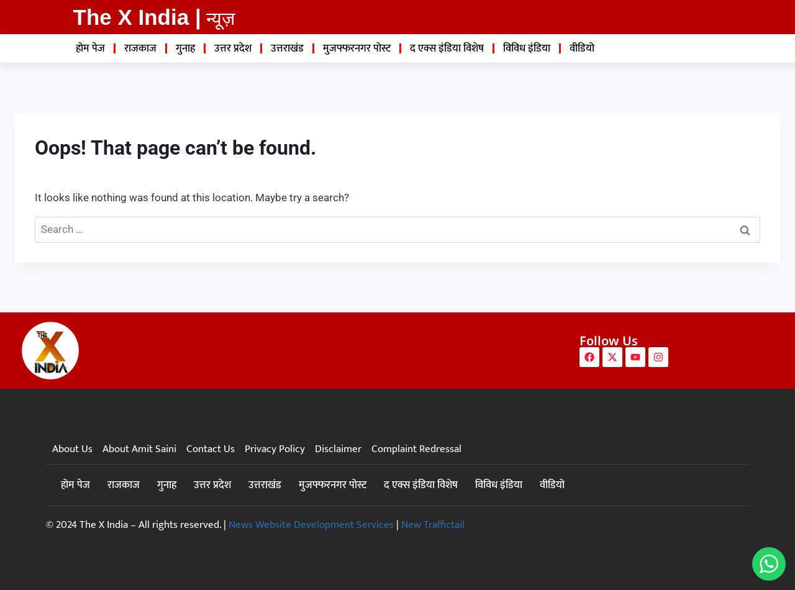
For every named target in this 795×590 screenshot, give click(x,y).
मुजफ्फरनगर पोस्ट (357, 48)
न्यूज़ (220, 19)
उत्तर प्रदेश (233, 48)
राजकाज (140, 48)
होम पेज (90, 48)
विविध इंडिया (526, 48)
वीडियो (582, 48)
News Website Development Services (311, 524)
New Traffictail (433, 524)
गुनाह (185, 48)
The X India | (137, 17)
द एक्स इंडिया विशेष (447, 48)
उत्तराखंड (287, 48)
